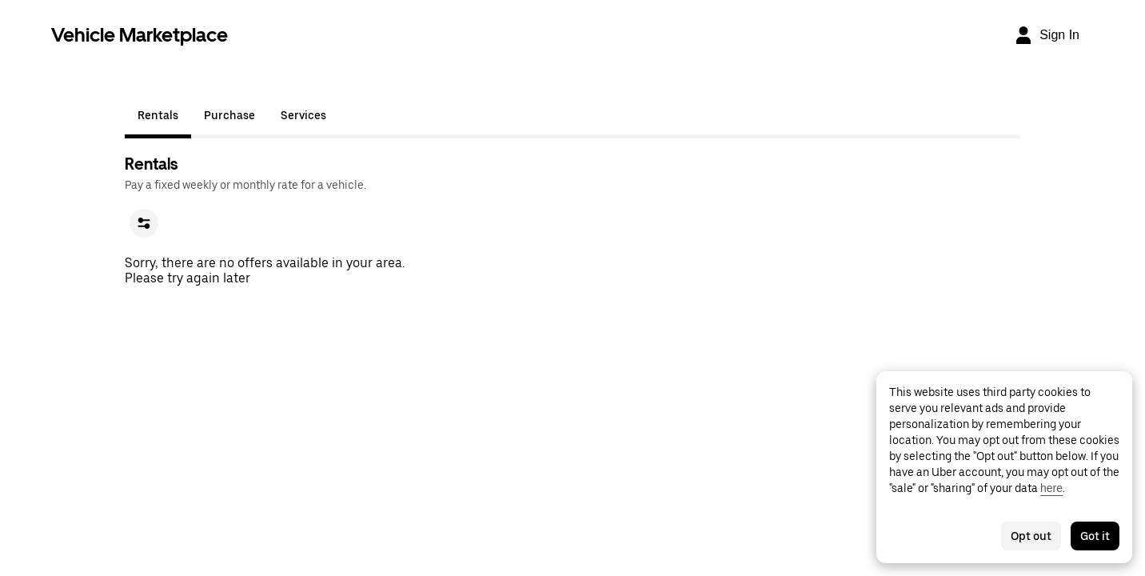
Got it (1095, 536)
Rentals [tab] (158, 115)
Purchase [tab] (229, 115)
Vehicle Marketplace (139, 34)
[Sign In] (1046, 35)
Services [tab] (303, 115)
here (1051, 488)
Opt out (1031, 536)
